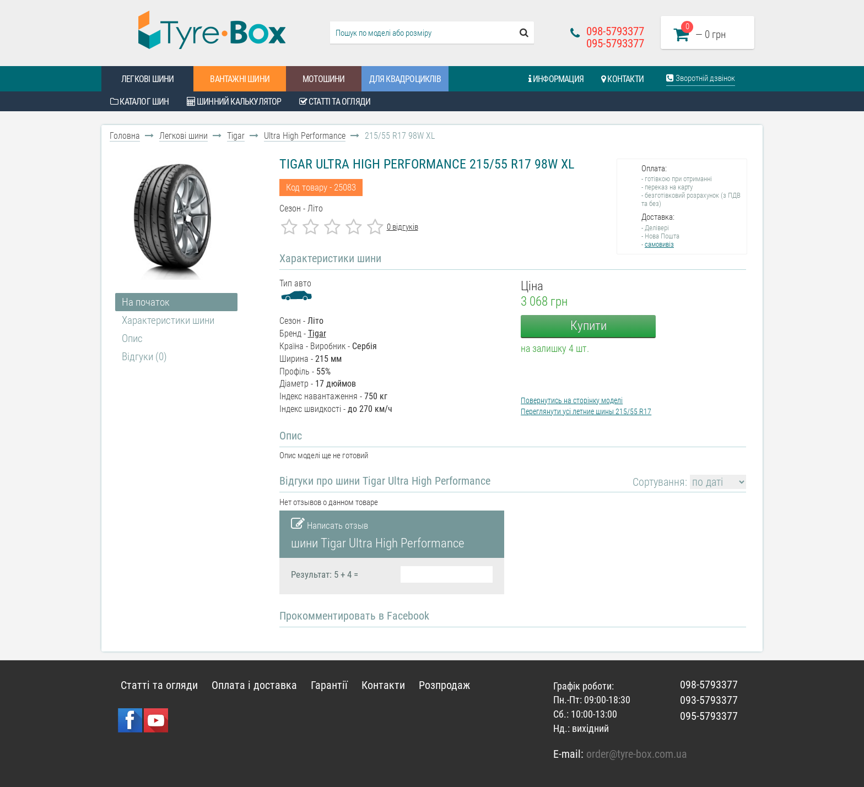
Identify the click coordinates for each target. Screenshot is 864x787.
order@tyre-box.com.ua (636, 754)
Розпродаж (444, 685)
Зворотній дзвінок (700, 78)
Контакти (622, 79)
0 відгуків (402, 227)
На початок (146, 302)
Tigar (236, 136)
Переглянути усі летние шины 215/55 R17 (586, 411)
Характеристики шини (168, 320)
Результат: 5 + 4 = (324, 574)
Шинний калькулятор (234, 101)
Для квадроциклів (405, 79)
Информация (556, 79)
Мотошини (324, 79)
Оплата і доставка (254, 685)
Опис (132, 338)
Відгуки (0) (144, 356)
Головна (125, 136)
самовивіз (659, 244)
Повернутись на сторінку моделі (572, 400)
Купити (588, 325)
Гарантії (329, 685)
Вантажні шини (239, 79)
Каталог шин (139, 101)
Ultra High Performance (304, 136)
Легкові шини (147, 79)
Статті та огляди (335, 101)
